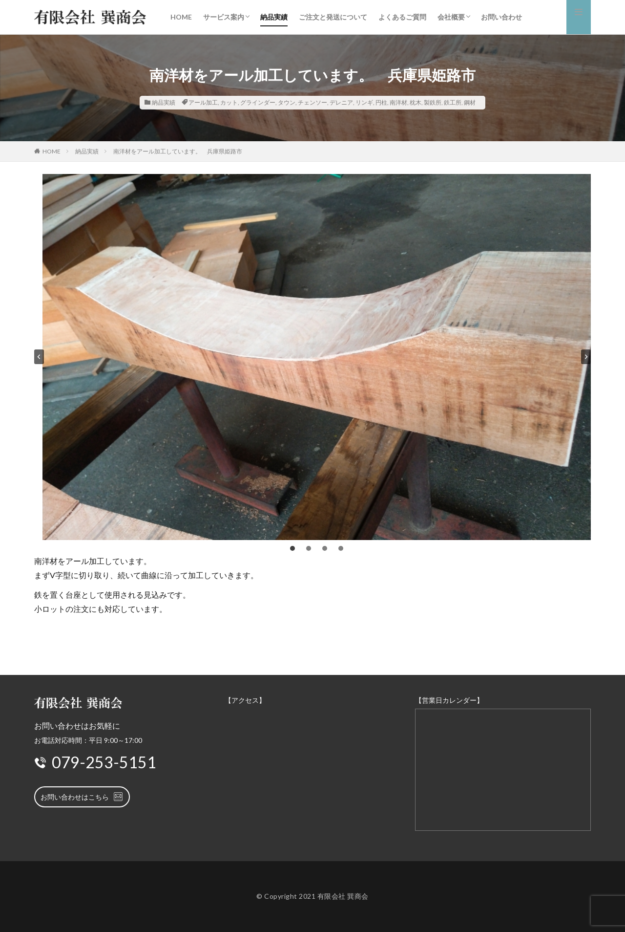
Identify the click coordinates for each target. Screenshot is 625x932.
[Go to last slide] (39, 356)
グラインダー (257, 102)
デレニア (341, 102)
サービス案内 (223, 17)
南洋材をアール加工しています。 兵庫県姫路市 (177, 151)
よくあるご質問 (402, 17)
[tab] (292, 548)
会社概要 (451, 17)
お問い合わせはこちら (82, 796)
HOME (181, 17)
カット (229, 102)
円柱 (381, 102)
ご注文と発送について (333, 17)
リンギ (364, 102)
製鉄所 (432, 102)
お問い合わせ (501, 17)
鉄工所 (452, 102)
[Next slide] (586, 356)
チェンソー (312, 102)
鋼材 (470, 102)
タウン (286, 102)
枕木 (415, 102)
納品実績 (274, 17)
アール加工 (203, 102)
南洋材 (398, 102)
